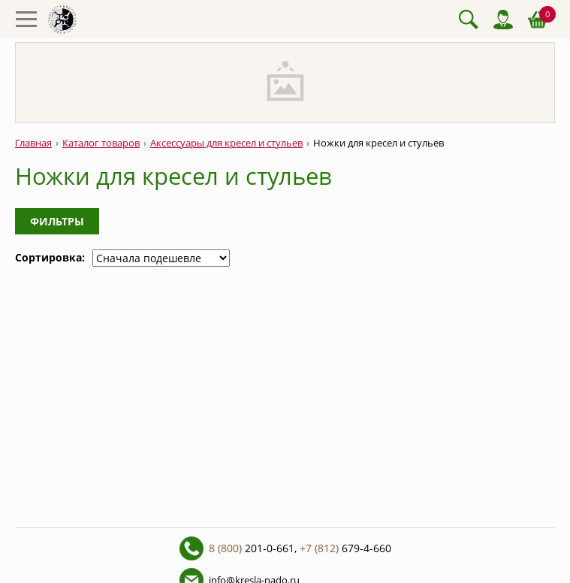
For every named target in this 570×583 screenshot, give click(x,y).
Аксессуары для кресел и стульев (226, 143)
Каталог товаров (101, 143)
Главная (33, 143)
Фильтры (57, 221)
